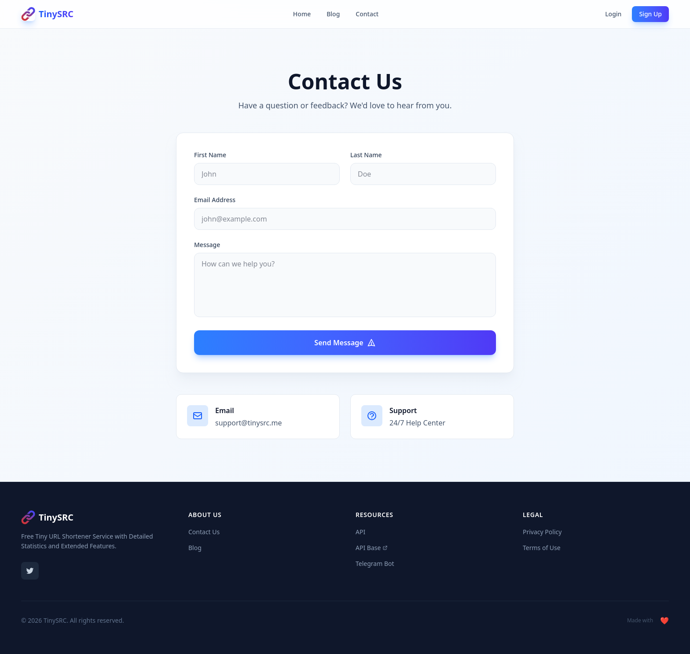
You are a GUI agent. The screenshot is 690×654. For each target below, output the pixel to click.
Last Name (366, 155)
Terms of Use (542, 547)
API (360, 532)
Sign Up (650, 14)
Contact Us (204, 532)
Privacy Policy (542, 532)
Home (302, 14)
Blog (333, 14)
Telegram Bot (375, 563)
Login (613, 14)
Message (207, 244)
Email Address (214, 200)
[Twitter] (30, 571)
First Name (210, 155)
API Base (372, 547)
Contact (367, 14)
